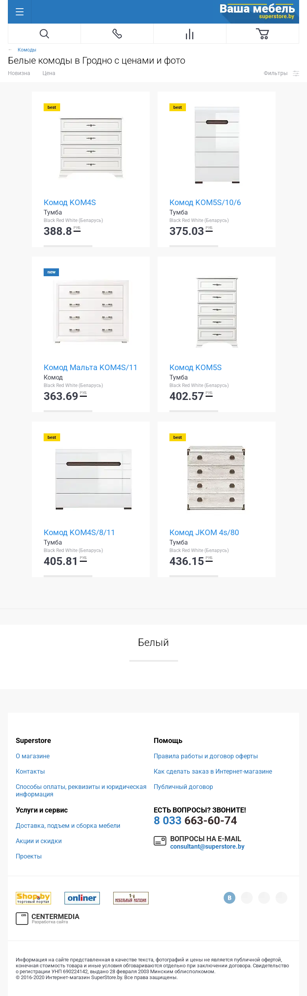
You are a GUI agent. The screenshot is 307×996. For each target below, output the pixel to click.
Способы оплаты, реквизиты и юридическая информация (81, 790)
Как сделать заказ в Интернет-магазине (213, 771)
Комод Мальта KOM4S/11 (91, 367)
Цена (48, 73)
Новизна (19, 73)
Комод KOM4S (70, 202)
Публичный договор (183, 787)
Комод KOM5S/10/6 (205, 202)
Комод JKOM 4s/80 (204, 532)
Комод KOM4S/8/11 (79, 532)
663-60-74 (195, 820)
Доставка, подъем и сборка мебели (68, 825)
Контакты (30, 771)
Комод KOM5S (195, 367)
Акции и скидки (39, 841)
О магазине (33, 756)
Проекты (29, 856)
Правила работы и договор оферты (206, 756)
